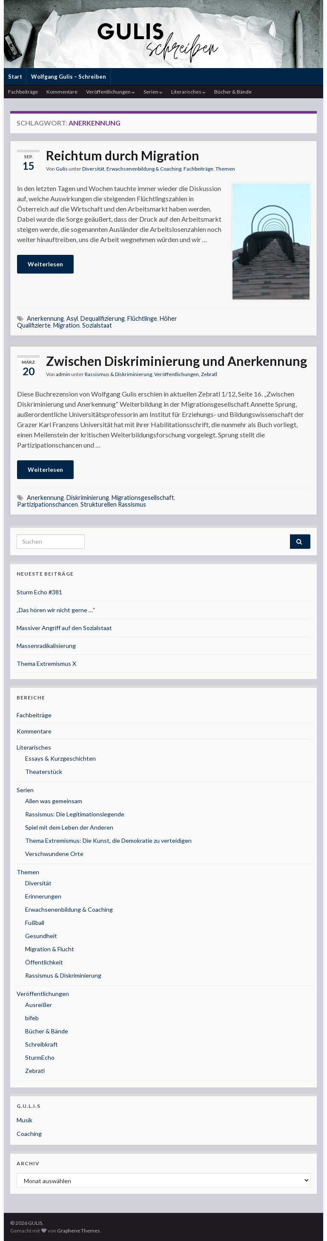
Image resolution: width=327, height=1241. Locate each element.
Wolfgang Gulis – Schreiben (68, 76)
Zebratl (209, 374)
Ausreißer (38, 1004)
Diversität (93, 168)
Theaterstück (43, 771)
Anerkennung (45, 318)
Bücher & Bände (233, 91)
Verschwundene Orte (54, 853)
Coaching (29, 1133)
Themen (225, 168)
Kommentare (61, 91)
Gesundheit (41, 935)
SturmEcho (39, 1057)
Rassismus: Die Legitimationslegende (74, 814)
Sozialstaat (97, 325)
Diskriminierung (87, 497)
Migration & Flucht (49, 949)
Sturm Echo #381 (39, 592)
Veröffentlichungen (110, 91)
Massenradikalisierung (46, 645)
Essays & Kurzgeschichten (60, 758)
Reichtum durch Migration (122, 155)
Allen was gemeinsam (53, 801)
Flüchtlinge (142, 318)
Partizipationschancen (47, 504)
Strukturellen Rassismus (113, 504)
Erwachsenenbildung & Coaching (143, 168)
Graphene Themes (78, 1230)
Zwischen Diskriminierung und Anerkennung (176, 360)
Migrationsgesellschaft (143, 497)
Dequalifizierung (102, 318)
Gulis (62, 168)
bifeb (32, 1017)
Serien (153, 91)
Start (15, 76)
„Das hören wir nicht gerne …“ (56, 609)
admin (63, 374)
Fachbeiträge (23, 91)
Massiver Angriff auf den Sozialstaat (64, 627)
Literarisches (188, 91)
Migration (66, 325)
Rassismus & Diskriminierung (118, 374)
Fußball (34, 922)
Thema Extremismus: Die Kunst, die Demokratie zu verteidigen (108, 840)
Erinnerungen (43, 896)
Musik (24, 1120)
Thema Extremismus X (46, 663)
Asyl (72, 318)
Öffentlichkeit (44, 962)
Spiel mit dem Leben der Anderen (69, 827)
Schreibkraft (41, 1044)
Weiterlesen (45, 264)
